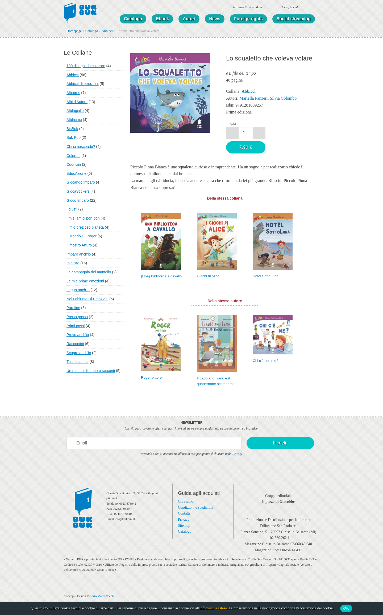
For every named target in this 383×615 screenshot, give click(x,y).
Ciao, (290, 7)
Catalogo (133, 19)
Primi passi (75, 326)
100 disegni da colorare (85, 66)
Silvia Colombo (283, 98)
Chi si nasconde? (80, 146)
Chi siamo (185, 501)
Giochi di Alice (208, 276)
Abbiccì (72, 75)
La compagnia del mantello (88, 272)
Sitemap (184, 526)
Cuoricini (73, 164)
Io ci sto (72, 263)
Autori (189, 19)
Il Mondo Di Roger (81, 236)
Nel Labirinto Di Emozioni (87, 299)
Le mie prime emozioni (85, 281)
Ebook (162, 19)
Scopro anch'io (78, 353)
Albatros (73, 93)
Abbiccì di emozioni (82, 84)
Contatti (184, 513)
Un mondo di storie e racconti (90, 371)
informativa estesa (213, 608)
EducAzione (76, 173)
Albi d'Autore (77, 102)
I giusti (71, 209)
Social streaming (294, 19)
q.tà (233, 124)
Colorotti (73, 155)
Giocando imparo (80, 182)
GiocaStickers (77, 191)
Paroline (73, 308)
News (214, 19)
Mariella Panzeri (253, 98)
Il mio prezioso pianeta (85, 227)
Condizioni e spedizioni (195, 507)
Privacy (237, 454)
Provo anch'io (77, 335)
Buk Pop (73, 137)
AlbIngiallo (75, 110)
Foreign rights (248, 19)
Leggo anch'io (78, 290)
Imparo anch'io (78, 254)
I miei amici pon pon (83, 218)
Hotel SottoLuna (265, 276)
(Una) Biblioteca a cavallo (161, 276)
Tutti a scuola (77, 361)
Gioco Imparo (77, 200)
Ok (346, 608)
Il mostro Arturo (79, 245)
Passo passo (77, 317)
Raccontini (75, 344)
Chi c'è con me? (265, 361)
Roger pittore (151, 377)
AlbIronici (74, 120)
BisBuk (72, 129)
